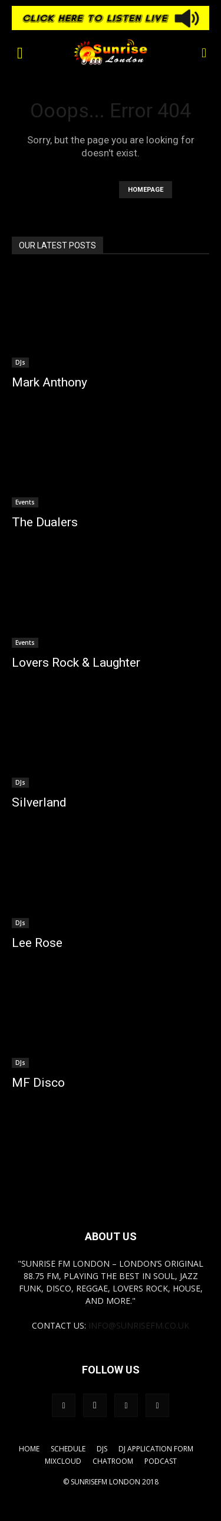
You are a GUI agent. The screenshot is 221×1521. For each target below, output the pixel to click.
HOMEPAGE (145, 190)
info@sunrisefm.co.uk (138, 1325)
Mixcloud (63, 1461)
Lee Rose (37, 943)
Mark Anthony (49, 382)
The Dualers (45, 522)
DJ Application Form (155, 1449)
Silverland (39, 802)
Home (29, 1449)
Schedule (68, 1449)
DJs (20, 362)
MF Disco (38, 1083)
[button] (20, 52)
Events (25, 502)
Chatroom (113, 1461)
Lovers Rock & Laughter (76, 662)
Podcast (160, 1461)
